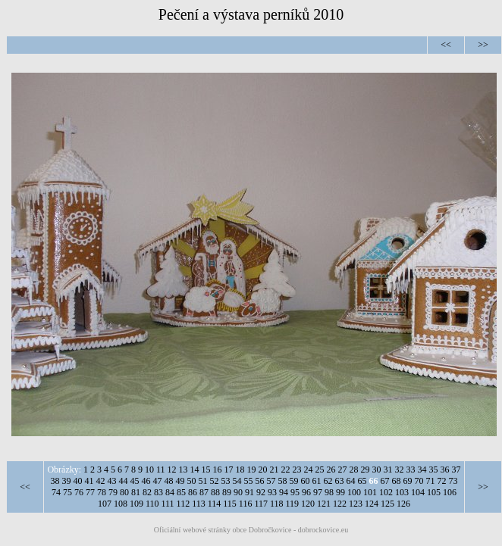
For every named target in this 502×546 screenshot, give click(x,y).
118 (277, 503)
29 (365, 469)
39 (66, 481)
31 (388, 469)
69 (408, 481)
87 (204, 492)
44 (123, 481)
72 (442, 481)
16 (217, 469)
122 (340, 503)
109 (136, 503)
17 (229, 469)
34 (422, 469)
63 (339, 481)
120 (308, 503)
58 (282, 481)
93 (272, 492)
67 (385, 481)
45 (135, 481)
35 (433, 469)
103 (402, 492)
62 (328, 481)
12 (172, 469)
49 (180, 481)
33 (411, 469)
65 (362, 481)
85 (181, 492)
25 (320, 469)
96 (306, 492)
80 (124, 492)
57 (271, 481)
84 (169, 492)
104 (418, 492)
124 (371, 503)
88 (215, 492)
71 (430, 481)
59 (294, 481)
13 (183, 469)
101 (370, 492)
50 (191, 481)
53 (226, 481)
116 (246, 503)
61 (317, 481)
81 (135, 492)
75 (67, 492)
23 (297, 469)
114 (214, 503)
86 (192, 492)
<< (446, 44)
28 (354, 469)
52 (214, 481)
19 (251, 469)
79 (113, 492)
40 (78, 481)
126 (403, 503)
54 (237, 481)
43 (112, 481)
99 (340, 492)
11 (160, 469)
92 (260, 492)
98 (329, 492)
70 (419, 481)
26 (331, 469)
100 (354, 492)
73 (453, 481)
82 (147, 492)
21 (274, 469)
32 (399, 469)
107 (104, 503)
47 (157, 481)
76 (78, 492)
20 (263, 469)
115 (230, 503)
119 (293, 503)
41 (89, 481)
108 (120, 503)
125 (387, 503)
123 (355, 503)
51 (203, 481)
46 (146, 481)
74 (56, 492)
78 (101, 492)
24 (308, 469)
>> (483, 44)
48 (169, 481)
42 (100, 481)
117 (261, 503)
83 (158, 492)
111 (167, 503)
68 (396, 481)
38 (55, 481)
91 (249, 492)
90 (238, 492)
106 (450, 492)
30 (376, 469)
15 (206, 469)
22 (285, 469)
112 (183, 503)
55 (248, 481)
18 (240, 469)
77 (90, 492)
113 (199, 503)
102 (386, 492)
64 (351, 481)
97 (317, 492)
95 (295, 492)
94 (283, 492)
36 (445, 469)
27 (342, 469)
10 (149, 469)
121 (324, 503)
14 (194, 469)
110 (152, 503)
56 (260, 481)
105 (434, 492)
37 (456, 469)
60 (305, 481)
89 (226, 492)
